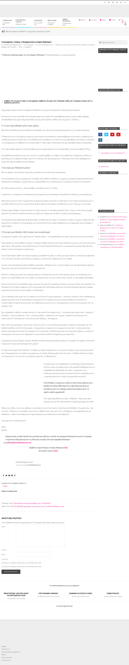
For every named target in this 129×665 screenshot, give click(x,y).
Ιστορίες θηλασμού (81, 45)
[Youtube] (9, 476)
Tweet (5, 486)
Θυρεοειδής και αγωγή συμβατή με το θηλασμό (32, 503)
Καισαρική (91, 45)
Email (4, 554)
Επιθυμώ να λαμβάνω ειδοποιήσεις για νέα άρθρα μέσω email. (22, 566)
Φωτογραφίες (12, 47)
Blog (40, 45)
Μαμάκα (4, 47)
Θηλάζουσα (70, 45)
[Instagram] (15, 476)
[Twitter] (6, 476)
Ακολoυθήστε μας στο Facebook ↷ (113, 153)
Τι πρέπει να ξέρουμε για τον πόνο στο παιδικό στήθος (111, 228)
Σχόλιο (3, 527)
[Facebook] (3, 476)
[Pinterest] (12, 476)
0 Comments (27, 47)
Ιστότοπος (5, 559)
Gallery (63, 45)
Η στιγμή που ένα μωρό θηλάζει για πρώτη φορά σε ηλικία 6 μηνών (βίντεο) (113, 219)
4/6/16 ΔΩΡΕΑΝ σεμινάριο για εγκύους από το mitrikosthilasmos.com (37, 506)
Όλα (51, 45)
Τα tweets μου (103, 166)
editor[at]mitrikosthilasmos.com (19, 442)
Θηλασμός (45, 45)
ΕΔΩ (66, 447)
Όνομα (4, 550)
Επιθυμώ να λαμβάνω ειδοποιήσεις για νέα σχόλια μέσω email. (22, 563)
